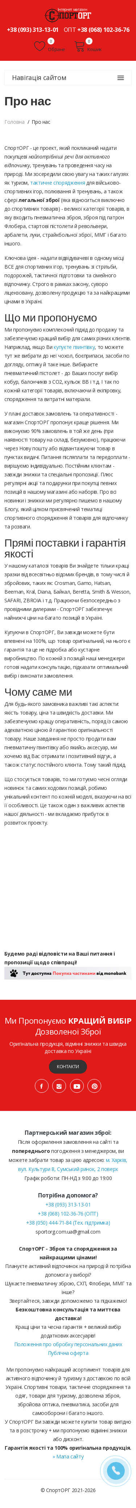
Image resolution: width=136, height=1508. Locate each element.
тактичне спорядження (57, 182)
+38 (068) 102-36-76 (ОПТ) (68, 1213)
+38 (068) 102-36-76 (103, 30)
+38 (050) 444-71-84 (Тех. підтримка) (68, 1222)
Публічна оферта (68, 1352)
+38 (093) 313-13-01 (33, 30)
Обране (49, 46)
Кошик (88, 46)
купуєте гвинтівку (74, 347)
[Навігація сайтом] (121, 78)
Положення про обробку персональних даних (68, 1344)
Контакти (68, 1066)
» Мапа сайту (68, 1456)
